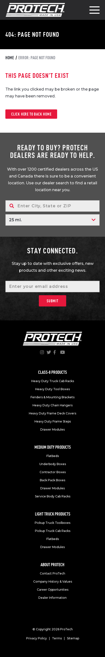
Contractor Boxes (53, 472)
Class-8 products (52, 372)
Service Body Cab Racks (52, 496)
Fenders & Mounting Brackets (52, 397)
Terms (57, 638)
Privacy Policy (36, 638)
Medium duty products (52, 447)
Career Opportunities (52, 589)
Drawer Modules (52, 429)
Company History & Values (52, 581)
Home (9, 57)
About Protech (52, 564)
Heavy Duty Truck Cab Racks (52, 381)
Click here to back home (31, 114)
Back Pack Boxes (52, 480)
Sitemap (73, 638)
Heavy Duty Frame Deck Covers (52, 413)
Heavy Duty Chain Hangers (52, 405)
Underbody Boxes (52, 464)
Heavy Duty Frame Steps (52, 421)
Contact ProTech (52, 573)
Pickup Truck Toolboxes (52, 523)
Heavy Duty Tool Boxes (52, 389)
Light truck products (52, 513)
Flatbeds (52, 456)
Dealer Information (52, 597)
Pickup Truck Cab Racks (52, 531)
